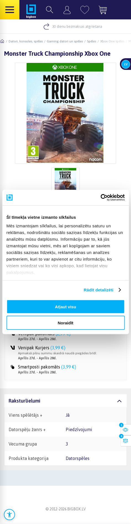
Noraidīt (65, 322)
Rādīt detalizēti (98, 290)
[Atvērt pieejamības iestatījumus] (9, 514)
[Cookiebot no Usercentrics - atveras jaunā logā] (100, 197)
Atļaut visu (65, 306)
